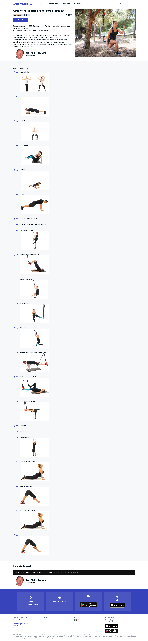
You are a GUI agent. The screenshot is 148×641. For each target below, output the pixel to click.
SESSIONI (66, 4)
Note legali (16, 620)
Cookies (15, 625)
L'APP (42, 4)
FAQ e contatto (48, 620)
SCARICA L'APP (20, 20)
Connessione (126, 4)
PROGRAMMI (53, 4)
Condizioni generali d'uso (21, 624)
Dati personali (17, 622)
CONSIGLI (77, 4)
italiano (77, 620)
